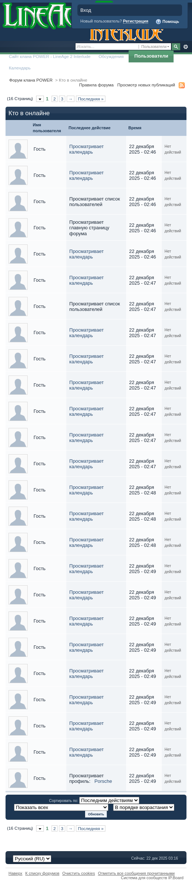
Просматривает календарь (86, 149)
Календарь (20, 67)
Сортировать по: (64, 801)
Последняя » (91, 98)
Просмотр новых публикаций (146, 84)
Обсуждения (110, 56)
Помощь (167, 22)
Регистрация (136, 21)
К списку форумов (42, 873)
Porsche (103, 781)
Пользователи (151, 56)
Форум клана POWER (31, 80)
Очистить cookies (78, 873)
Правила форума (96, 84)
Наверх (15, 873)
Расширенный (185, 47)
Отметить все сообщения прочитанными (136, 873)
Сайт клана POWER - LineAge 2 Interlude (49, 56)
